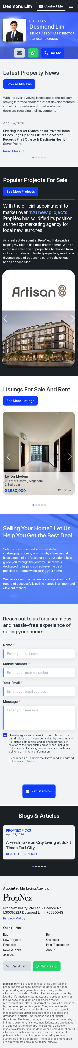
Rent (49, 934)
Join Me (8, 955)
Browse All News (19, 84)
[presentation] (5, 318)
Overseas (52, 940)
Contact (51, 6)
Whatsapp (33, 53)
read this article (22, 854)
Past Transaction (57, 945)
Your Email (12, 683)
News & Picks (12, 950)
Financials (9, 945)
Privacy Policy (25, 761)
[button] (33, 157)
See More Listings (20, 400)
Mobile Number (16, 664)
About (50, 950)
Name (9, 645)
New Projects (12, 940)
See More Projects (20, 191)
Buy (5, 934)
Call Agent (17, 966)
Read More (13, 151)
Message (11, 702)
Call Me (53, 53)
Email (19, 53)
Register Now (39, 791)
